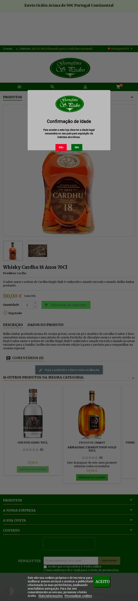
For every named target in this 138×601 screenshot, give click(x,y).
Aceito (103, 581)
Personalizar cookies (78, 596)
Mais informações (50, 596)
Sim (77, 147)
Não (61, 147)
